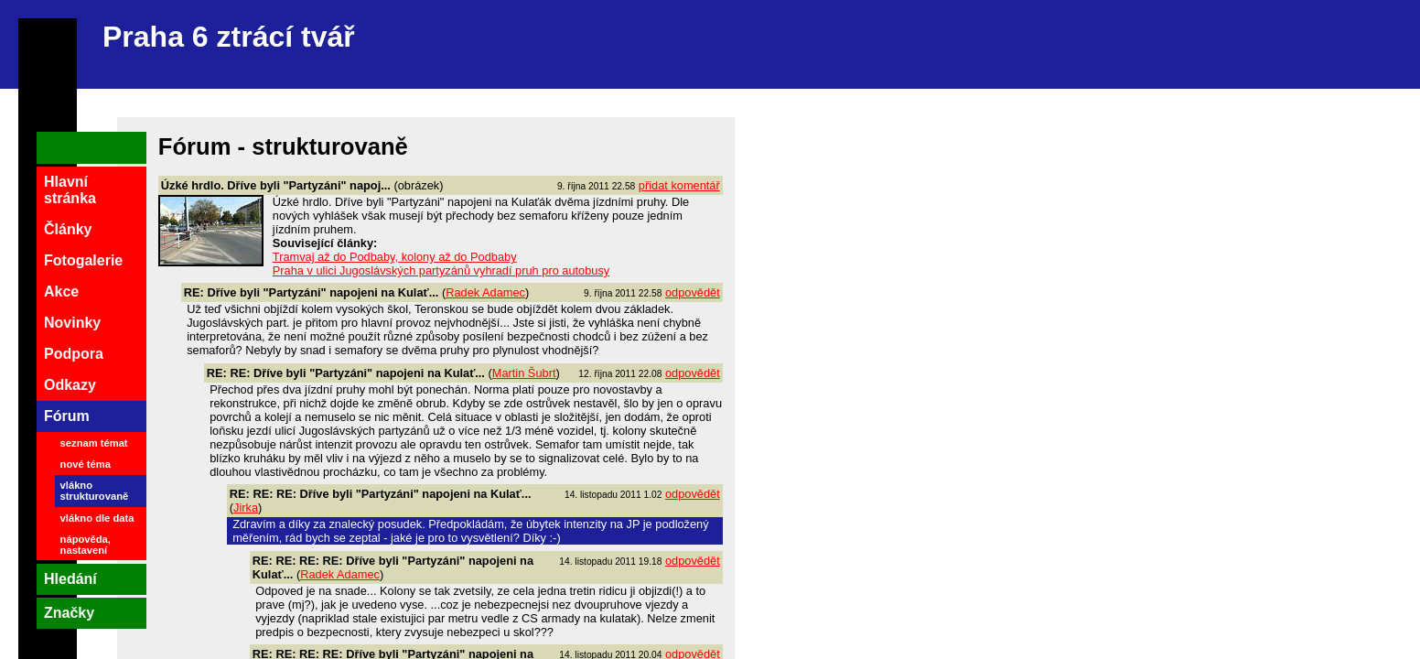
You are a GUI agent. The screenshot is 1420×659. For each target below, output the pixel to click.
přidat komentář (679, 185)
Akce (61, 291)
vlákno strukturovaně (94, 491)
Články (67, 229)
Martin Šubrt (524, 373)
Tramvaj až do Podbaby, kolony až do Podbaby (395, 257)
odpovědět (692, 292)
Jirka (245, 507)
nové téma (85, 464)
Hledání (70, 579)
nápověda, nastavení (85, 545)
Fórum (67, 416)
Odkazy (70, 385)
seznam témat (94, 443)
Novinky (72, 322)
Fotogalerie (83, 260)
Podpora (73, 354)
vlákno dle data (97, 518)
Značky (69, 613)
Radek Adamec (485, 292)
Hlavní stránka (70, 190)
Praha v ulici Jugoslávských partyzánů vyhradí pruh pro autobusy (441, 270)
